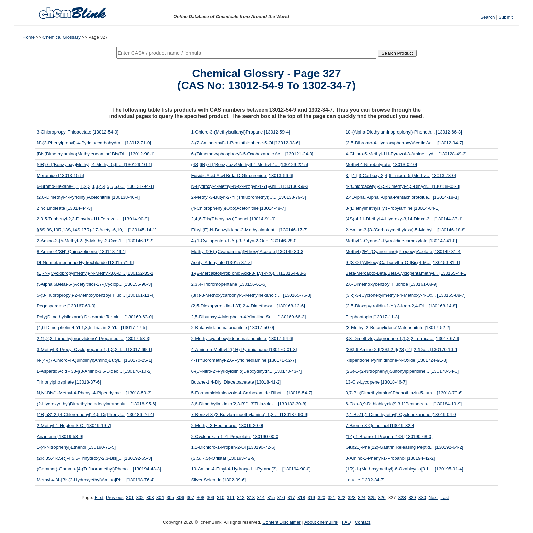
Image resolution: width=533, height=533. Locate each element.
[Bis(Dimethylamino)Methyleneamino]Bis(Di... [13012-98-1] (96, 153)
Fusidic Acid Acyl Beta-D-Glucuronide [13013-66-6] (242, 175)
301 (130, 497)
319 (311, 497)
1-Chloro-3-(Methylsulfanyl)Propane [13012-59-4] (240, 132)
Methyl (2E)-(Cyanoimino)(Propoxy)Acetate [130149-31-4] (404, 251)
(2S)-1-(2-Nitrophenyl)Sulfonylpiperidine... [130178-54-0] (402, 371)
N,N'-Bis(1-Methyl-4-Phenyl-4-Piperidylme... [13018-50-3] (94, 392)
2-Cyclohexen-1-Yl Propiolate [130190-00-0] (235, 436)
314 (261, 497)
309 (210, 497)
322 (341, 497)
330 (422, 497)
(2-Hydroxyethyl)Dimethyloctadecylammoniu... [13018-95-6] (96, 403)
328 (402, 497)
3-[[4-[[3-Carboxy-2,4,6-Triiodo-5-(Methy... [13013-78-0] (401, 175)
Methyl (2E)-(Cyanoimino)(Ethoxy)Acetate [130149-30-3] (247, 251)
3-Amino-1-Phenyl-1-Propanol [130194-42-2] (390, 458)
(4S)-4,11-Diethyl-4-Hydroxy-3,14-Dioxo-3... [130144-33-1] (404, 218)
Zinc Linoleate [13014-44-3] (64, 208)
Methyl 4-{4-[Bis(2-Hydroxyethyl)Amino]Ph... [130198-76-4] (96, 479)
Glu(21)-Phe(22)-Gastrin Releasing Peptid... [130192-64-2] (404, 447)
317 (291, 497)
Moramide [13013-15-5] (60, 175)
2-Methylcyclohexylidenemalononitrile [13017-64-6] (242, 338)
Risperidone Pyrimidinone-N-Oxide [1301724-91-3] (396, 360)
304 (160, 497)
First (98, 497)
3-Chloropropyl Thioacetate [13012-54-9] (77, 132)
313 (251, 497)
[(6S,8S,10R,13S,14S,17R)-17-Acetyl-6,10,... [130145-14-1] (96, 229)
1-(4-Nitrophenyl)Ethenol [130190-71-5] (76, 447)
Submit (506, 17)
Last (445, 497)
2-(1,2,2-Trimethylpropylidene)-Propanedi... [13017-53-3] (93, 338)
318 (301, 497)
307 (190, 497)
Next (433, 497)
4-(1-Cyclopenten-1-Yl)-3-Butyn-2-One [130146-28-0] (244, 240)
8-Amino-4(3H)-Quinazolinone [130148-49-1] (81, 251)
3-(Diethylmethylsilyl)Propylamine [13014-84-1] (393, 208)
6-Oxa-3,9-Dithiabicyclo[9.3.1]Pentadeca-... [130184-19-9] (404, 403)
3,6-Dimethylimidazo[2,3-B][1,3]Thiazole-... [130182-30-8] (248, 403)
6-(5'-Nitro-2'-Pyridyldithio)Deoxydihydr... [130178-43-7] (246, 371)
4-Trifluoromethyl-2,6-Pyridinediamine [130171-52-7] (243, 360)
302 (140, 497)
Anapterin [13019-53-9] (60, 436)
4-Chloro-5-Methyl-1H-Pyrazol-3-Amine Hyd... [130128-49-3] (406, 153)
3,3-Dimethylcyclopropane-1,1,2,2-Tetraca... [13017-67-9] (403, 338)
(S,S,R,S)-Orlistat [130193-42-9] (223, 458)
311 (231, 497)
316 (281, 497)
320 (321, 497)
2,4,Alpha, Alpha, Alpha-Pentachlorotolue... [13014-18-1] (402, 197)
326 (381, 497)
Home (29, 37)
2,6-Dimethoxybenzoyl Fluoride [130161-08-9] (391, 284)
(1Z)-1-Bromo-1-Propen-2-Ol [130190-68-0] (389, 436)
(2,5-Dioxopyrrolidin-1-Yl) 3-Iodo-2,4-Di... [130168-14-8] (401, 305)
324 (361, 497)
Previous (115, 497)
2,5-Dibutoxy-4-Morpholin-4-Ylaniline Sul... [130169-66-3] (248, 316)
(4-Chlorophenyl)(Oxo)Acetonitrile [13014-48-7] (238, 208)
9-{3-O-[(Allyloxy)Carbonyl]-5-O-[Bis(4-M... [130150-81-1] (403, 262)
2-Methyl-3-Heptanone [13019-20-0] (227, 425)
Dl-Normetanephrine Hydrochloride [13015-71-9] (85, 262)
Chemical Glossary (61, 37)
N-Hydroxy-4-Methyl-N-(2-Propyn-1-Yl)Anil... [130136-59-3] (250, 186)
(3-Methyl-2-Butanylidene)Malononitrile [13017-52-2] (398, 327)
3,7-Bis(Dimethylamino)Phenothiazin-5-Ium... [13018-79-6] (404, 392)
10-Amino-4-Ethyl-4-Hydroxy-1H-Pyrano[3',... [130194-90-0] (250, 469)
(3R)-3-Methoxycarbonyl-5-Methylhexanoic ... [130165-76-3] (251, 295)
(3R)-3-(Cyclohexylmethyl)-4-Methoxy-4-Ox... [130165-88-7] (406, 295)
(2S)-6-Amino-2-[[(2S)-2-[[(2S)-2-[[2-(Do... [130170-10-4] (402, 349)
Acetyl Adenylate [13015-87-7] (221, 262)
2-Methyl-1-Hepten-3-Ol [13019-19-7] (74, 425)
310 (220, 497)
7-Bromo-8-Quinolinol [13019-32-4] (381, 425)
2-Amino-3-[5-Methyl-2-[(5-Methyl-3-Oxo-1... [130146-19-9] (96, 240)
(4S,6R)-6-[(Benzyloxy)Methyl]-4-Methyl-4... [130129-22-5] (249, 164)
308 (200, 497)
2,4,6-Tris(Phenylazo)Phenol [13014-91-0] (233, 218)
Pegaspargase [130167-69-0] (66, 305)
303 (150, 497)
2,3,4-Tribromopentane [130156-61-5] (228, 284)
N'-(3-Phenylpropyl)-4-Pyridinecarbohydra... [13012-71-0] (94, 142)
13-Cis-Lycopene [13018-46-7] (376, 382)
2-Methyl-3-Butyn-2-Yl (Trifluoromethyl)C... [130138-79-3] (248, 197)
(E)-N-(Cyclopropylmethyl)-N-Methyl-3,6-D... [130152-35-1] (96, 273)
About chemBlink (321, 522)
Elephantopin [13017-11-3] (372, 316)
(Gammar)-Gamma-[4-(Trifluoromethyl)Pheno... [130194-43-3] (99, 469)
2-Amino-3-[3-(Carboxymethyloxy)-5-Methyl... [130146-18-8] (406, 229)
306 (180, 497)
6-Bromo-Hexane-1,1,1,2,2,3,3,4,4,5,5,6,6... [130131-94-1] (95, 186)
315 (271, 497)
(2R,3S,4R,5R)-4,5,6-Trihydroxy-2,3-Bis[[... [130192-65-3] (94, 458)
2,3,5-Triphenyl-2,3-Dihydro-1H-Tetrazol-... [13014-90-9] (93, 218)
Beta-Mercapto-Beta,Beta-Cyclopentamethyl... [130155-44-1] (407, 273)
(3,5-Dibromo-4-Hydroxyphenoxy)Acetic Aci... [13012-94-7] (404, 142)
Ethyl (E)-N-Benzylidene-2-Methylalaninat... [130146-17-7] (249, 229)
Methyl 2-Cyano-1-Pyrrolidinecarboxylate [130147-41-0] (401, 240)
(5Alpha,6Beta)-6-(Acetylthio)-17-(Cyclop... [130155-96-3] (94, 284)
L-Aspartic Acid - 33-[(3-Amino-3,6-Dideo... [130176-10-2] (94, 371)
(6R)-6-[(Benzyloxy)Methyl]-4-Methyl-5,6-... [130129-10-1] (94, 164)
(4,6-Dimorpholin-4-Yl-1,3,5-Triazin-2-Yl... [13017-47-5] (92, 327)
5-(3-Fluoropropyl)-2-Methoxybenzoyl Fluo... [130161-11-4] (96, 295)
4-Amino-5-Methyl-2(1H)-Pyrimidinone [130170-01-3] (244, 349)
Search (487, 17)
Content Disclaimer (281, 522)
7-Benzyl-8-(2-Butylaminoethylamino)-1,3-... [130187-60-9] (249, 414)
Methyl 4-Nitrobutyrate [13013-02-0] (381, 164)
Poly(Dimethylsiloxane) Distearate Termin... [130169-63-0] (95, 316)
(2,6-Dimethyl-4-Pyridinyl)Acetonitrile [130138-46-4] (88, 197)
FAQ (346, 522)
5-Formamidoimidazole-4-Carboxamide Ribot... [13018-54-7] (251, 392)
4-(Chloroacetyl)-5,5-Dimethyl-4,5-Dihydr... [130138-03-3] (403, 186)
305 (170, 497)
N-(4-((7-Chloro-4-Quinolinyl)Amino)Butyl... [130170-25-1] (94, 360)
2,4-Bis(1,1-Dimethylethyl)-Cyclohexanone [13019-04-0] (402, 414)
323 (351, 497)
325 (372, 497)
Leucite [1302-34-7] (365, 479)
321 (331, 497)
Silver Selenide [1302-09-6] (218, 479)
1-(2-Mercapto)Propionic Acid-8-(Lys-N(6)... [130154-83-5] (249, 273)
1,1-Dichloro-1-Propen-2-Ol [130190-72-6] (233, 447)
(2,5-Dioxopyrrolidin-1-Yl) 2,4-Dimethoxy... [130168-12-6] (248, 305)
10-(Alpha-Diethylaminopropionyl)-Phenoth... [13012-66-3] (404, 132)
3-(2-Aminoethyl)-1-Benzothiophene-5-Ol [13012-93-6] (245, 142)
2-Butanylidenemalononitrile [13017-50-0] (232, 327)
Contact (362, 522)
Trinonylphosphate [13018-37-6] (69, 382)
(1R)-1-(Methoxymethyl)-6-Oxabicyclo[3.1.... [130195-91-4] (404, 469)
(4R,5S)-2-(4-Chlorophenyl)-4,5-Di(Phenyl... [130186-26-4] (95, 414)
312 (240, 497)
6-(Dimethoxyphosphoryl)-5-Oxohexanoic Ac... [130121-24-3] (252, 153)
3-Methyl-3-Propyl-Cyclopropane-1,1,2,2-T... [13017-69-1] (94, 349)
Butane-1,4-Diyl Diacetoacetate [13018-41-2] (236, 382)
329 (412, 497)
